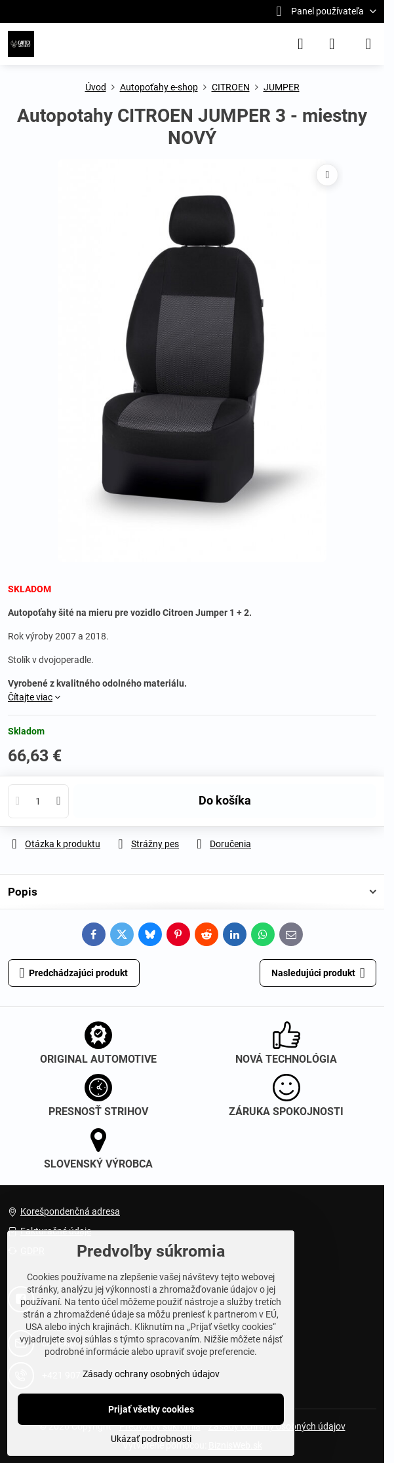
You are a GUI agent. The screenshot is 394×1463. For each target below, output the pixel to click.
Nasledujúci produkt (318, 973)
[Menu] (368, 44)
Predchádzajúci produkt (74, 973)
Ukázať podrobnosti (151, 1439)
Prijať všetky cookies (151, 1409)
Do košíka (225, 800)
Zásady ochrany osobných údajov (151, 1374)
